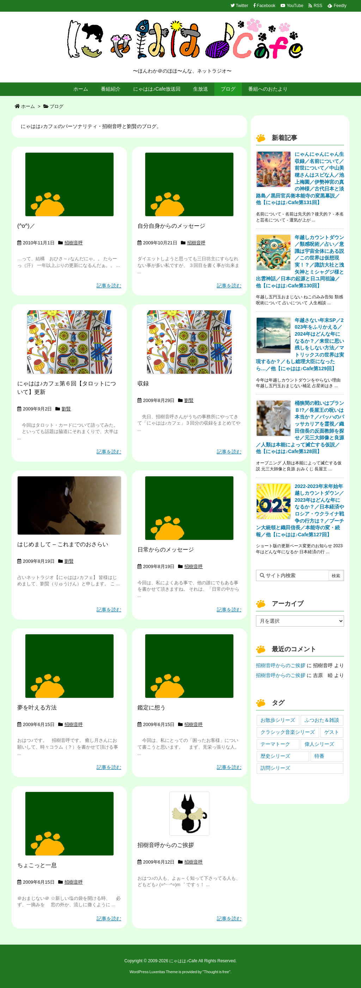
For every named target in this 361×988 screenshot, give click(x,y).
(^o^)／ (26, 226)
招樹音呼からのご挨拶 (165, 845)
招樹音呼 (74, 242)
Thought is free (216, 972)
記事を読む (109, 285)
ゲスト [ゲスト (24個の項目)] (331, 732)
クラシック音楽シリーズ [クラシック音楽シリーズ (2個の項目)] (288, 732)
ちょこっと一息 (37, 865)
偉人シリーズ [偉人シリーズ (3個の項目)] (319, 744)
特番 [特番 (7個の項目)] (319, 756)
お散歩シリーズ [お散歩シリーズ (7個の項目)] (278, 720)
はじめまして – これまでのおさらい (62, 544)
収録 (143, 383)
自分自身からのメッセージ (171, 226)
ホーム (28, 106)
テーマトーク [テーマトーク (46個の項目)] (275, 744)
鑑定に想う (151, 707)
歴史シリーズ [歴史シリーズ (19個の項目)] (275, 756)
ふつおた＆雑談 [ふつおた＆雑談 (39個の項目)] (322, 720)
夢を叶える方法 (37, 707)
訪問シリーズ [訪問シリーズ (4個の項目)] (275, 768)
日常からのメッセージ (165, 550)
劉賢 (66, 408)
